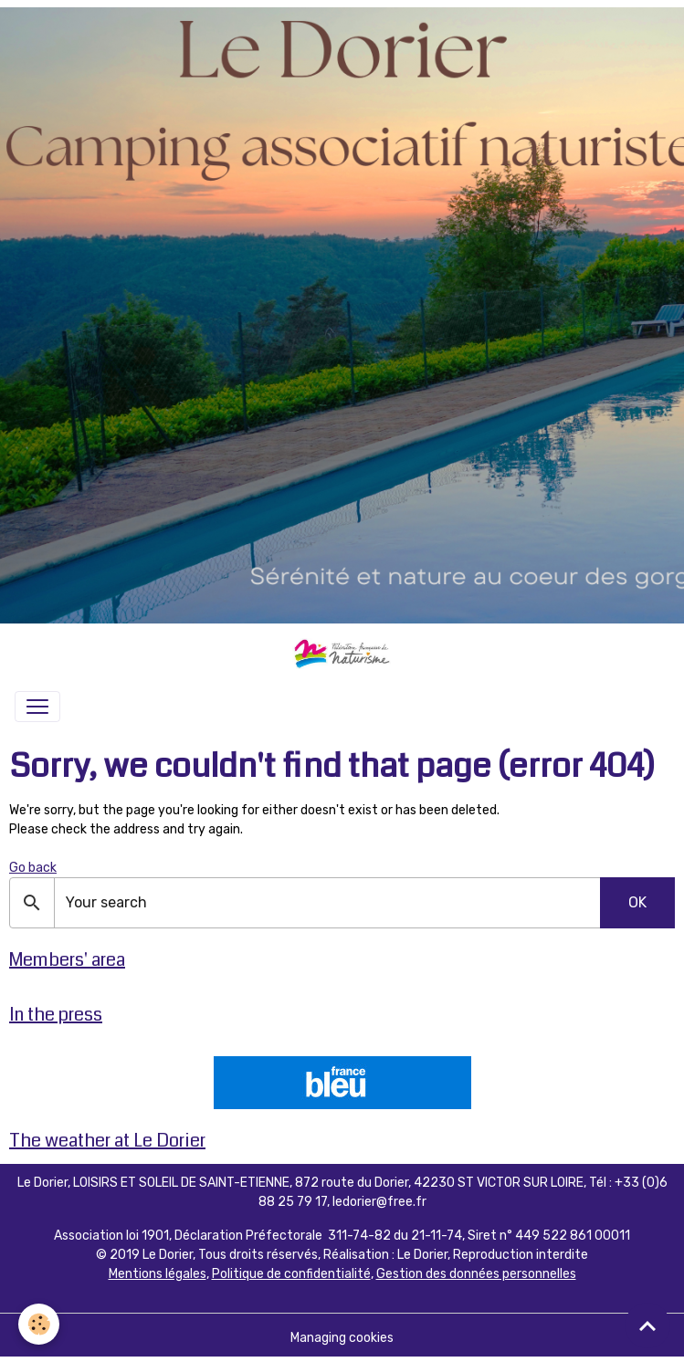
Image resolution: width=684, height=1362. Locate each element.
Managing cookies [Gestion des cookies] (342, 1338)
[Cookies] (38, 1324)
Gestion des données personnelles (476, 1274)
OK (637, 902)
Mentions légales (157, 1274)
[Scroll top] (647, 1325)
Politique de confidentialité (291, 1274)
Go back (33, 867)
